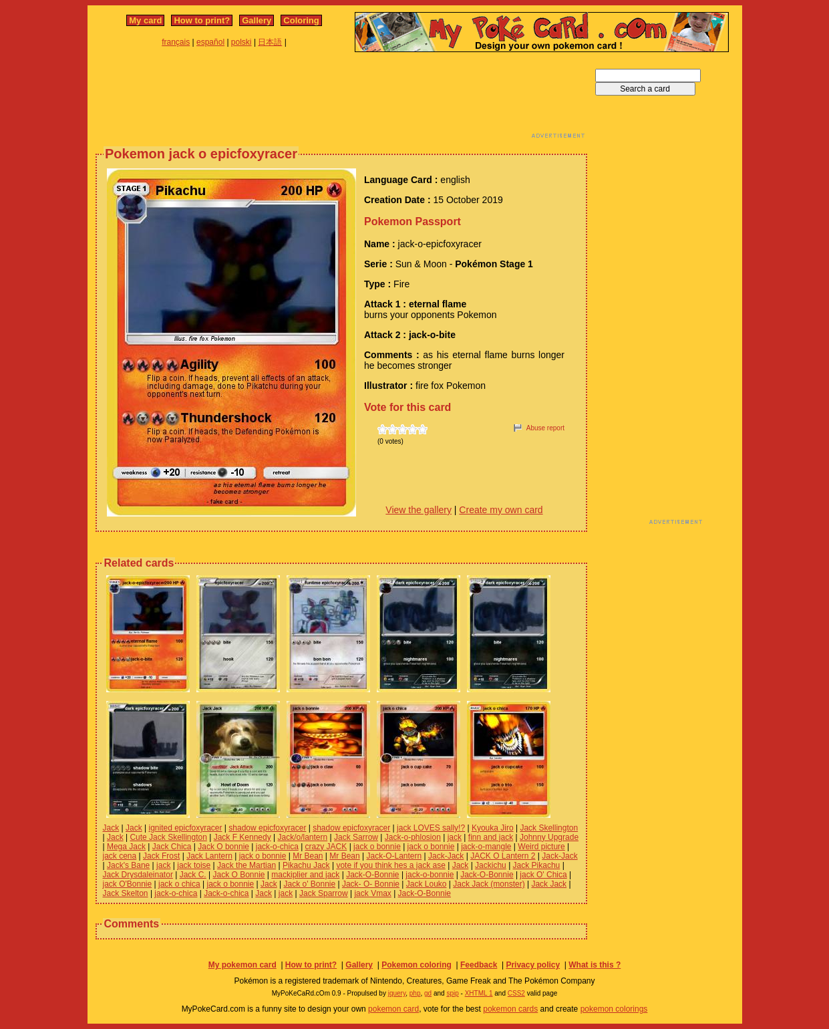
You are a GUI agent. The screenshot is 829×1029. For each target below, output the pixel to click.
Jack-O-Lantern (394, 856)
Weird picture (541, 846)
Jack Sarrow (356, 837)
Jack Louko (426, 884)
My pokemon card (242, 965)
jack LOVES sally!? (431, 828)
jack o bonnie (377, 846)
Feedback (478, 965)
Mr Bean (308, 856)
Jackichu (490, 865)
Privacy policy (533, 965)
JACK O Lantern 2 (502, 856)
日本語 (270, 42)
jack (455, 837)
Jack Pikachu (536, 865)
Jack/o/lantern (302, 837)
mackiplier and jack (305, 874)
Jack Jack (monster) (488, 884)
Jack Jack (548, 884)
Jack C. (193, 874)
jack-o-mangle (486, 846)
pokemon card (393, 1009)
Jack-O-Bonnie (372, 874)
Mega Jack (126, 846)
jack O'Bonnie (127, 884)
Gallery (256, 20)
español (210, 42)
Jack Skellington (549, 828)
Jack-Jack (446, 856)
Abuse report (545, 428)
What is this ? (594, 965)
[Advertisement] (341, 99)
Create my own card (500, 509)
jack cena (120, 856)
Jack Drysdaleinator (138, 874)
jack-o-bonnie (429, 874)
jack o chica (179, 884)
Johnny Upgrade (549, 837)
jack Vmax (372, 893)
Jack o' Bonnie (309, 884)
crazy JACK (326, 846)
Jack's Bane (128, 865)
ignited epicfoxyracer (185, 828)
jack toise (193, 865)
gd (428, 993)
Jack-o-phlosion (413, 837)
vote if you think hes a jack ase (390, 865)
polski (241, 42)
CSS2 (516, 993)
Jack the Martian (246, 865)
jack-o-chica (277, 846)
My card (145, 20)
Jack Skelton (125, 893)
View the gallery (418, 509)
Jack (111, 828)
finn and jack (490, 837)
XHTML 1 (479, 993)
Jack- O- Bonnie (370, 884)
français (176, 42)
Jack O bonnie (223, 846)
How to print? (202, 20)
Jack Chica (172, 846)
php (415, 993)
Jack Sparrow (323, 893)
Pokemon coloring (416, 965)
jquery (397, 993)
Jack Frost (161, 856)
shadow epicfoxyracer (267, 828)
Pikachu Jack (306, 865)
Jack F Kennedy (242, 837)
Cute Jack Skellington (168, 837)
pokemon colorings (614, 1009)
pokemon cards (510, 1009)
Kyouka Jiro (493, 828)
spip (452, 993)
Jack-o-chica (226, 893)
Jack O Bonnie (238, 874)
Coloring (301, 20)
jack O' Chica (543, 874)
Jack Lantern (209, 856)
